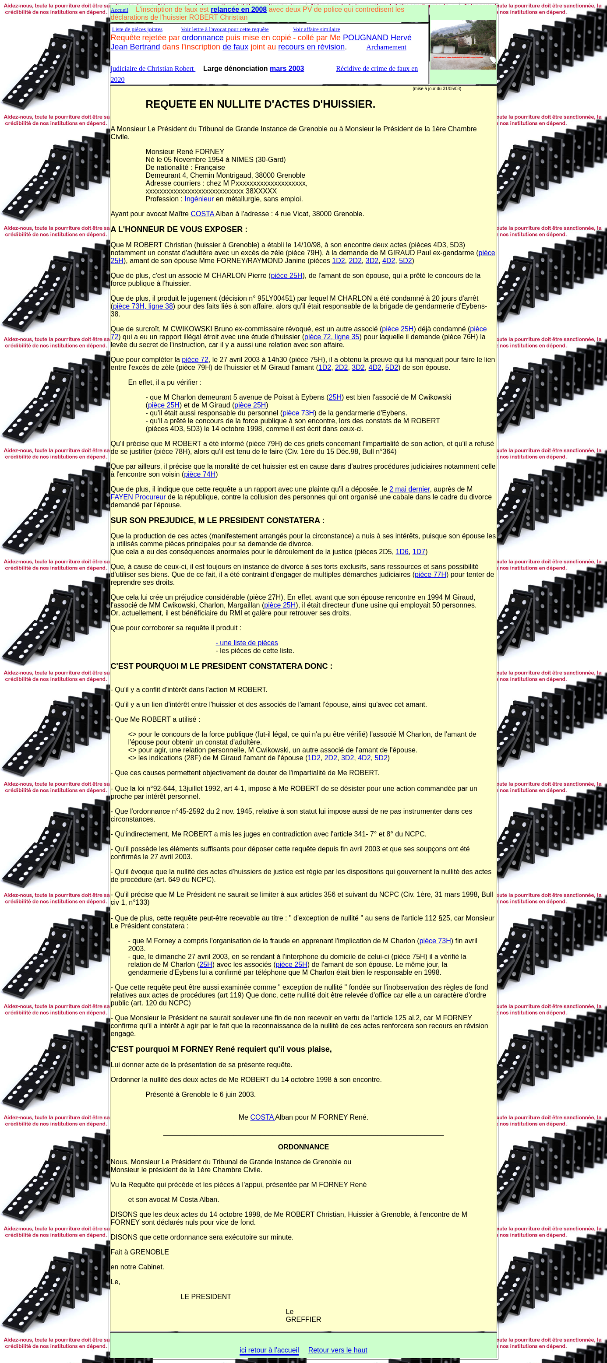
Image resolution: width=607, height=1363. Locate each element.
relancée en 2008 (239, 9)
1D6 (402, 551)
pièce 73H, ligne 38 (143, 306)
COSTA (203, 214)
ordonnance (203, 37)
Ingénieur (199, 199)
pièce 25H (286, 275)
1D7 (419, 551)
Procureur (150, 497)
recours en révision (311, 46)
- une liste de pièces (247, 642)
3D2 (372, 260)
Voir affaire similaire (316, 29)
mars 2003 (287, 68)
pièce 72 (195, 359)
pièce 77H (430, 574)
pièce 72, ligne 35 (331, 337)
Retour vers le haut (337, 1350)
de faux (235, 46)
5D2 (405, 260)
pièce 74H (199, 474)
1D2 (338, 260)
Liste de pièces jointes (137, 29)
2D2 (355, 260)
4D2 (388, 260)
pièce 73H (298, 413)
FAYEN (122, 497)
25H (335, 397)
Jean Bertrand (135, 46)
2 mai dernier (409, 489)
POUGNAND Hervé (377, 37)
